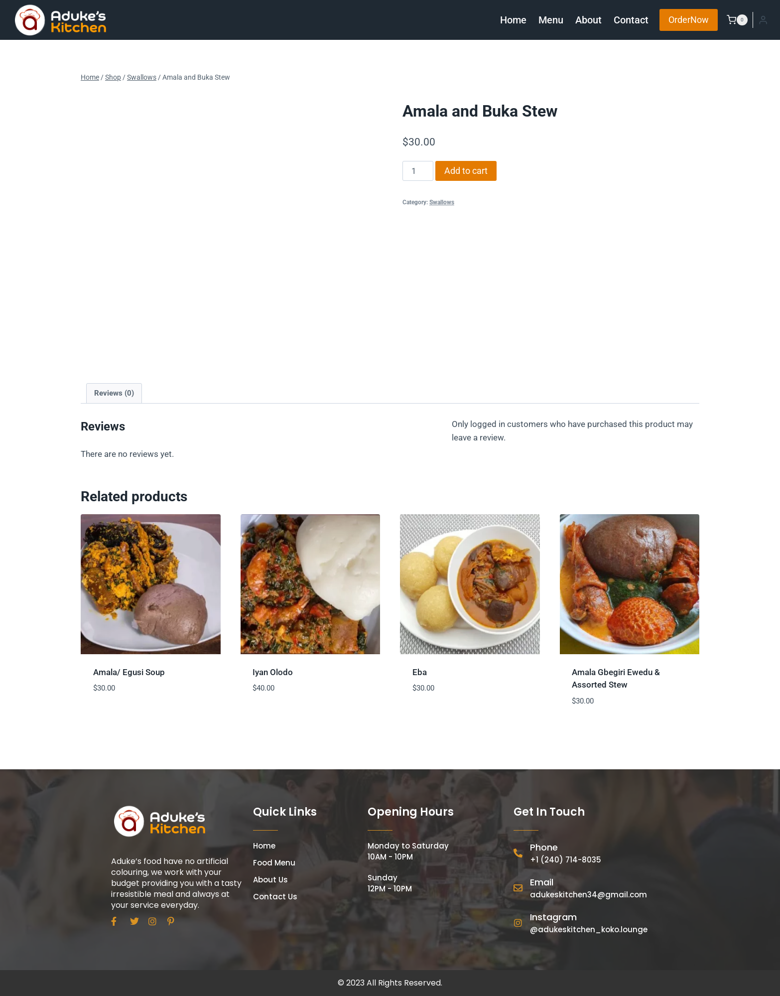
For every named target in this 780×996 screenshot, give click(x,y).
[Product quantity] (417, 171)
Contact (631, 20)
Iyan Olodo (273, 672)
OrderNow (688, 19)
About (588, 20)
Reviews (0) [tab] (114, 393)
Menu (550, 20)
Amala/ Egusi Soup (129, 672)
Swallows (441, 202)
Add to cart (466, 170)
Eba (419, 672)
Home (513, 20)
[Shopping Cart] (735, 19)
